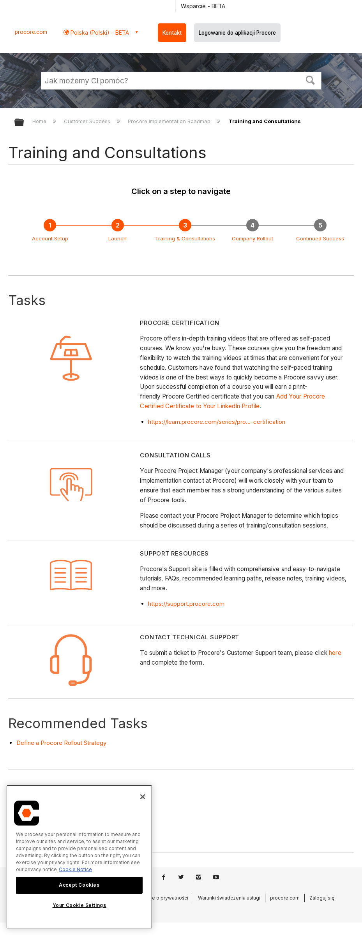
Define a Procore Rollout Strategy (61, 742)
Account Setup (50, 238)
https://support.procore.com (186, 603)
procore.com (31, 32)
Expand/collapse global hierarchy (24, 123)
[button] (310, 79)
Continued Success (320, 238)
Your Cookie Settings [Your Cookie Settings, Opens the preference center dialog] (79, 905)
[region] (79, 857)
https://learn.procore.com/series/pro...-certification (216, 421)
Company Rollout (252, 238)
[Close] (142, 796)
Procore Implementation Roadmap (170, 121)
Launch (117, 238)
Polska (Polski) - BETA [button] (99, 32)
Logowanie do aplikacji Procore (237, 33)
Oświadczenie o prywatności (155, 898)
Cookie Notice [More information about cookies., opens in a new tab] (75, 869)
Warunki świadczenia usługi (229, 898)
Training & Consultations (185, 238)
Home (40, 121)
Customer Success (88, 121)
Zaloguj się (321, 898)
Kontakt (172, 33)
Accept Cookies (79, 885)
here (335, 652)
